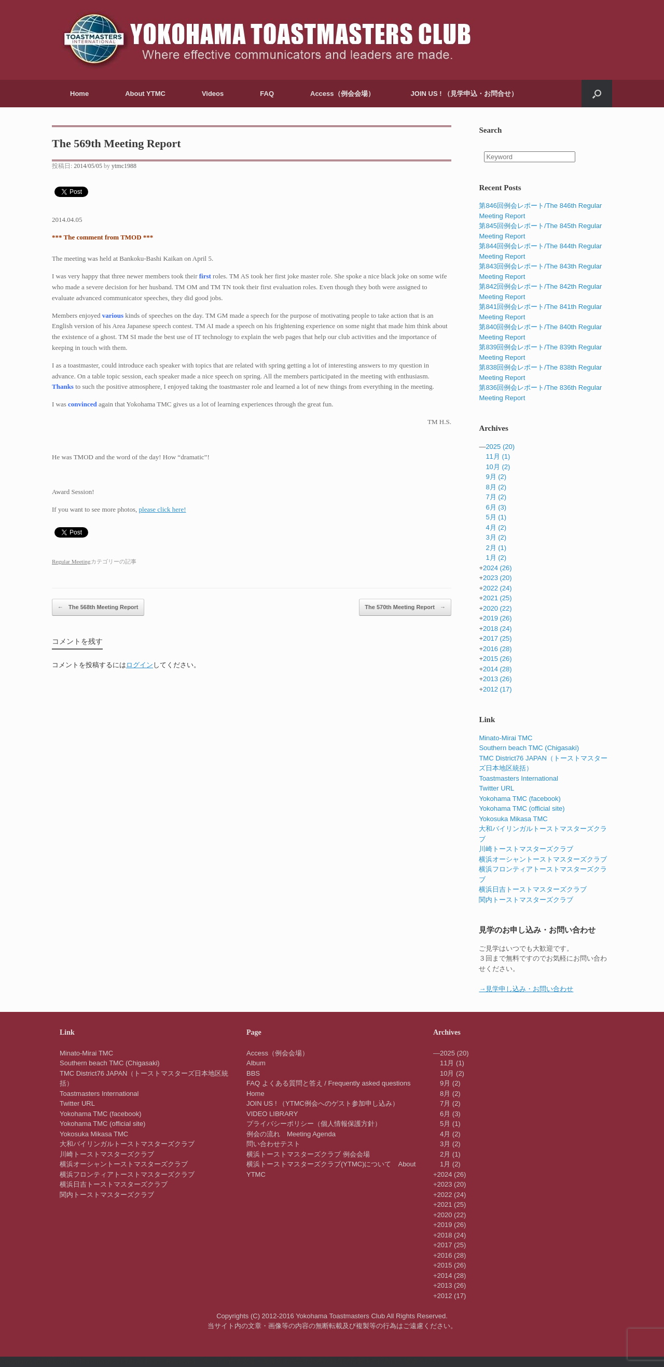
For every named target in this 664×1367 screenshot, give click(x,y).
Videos (213, 93)
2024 (497, 568)
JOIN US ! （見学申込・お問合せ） (464, 93)
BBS (253, 1073)
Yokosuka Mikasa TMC (513, 819)
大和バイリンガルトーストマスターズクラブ (127, 1144)
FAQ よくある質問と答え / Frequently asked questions (328, 1083)
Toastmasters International (518, 778)
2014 (497, 669)
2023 (497, 578)
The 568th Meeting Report (98, 607)
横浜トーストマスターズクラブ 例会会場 (308, 1154)
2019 (497, 618)
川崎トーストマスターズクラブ (526, 849)
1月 (496, 557)
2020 (497, 608)
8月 (496, 487)
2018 (497, 628)
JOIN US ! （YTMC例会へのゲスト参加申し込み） (322, 1103)
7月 (496, 497)
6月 (496, 507)
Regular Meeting (71, 561)
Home (79, 93)
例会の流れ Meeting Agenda (291, 1134)
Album (256, 1063)
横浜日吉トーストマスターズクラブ (533, 889)
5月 (496, 517)
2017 (497, 638)
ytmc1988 (124, 166)
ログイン (139, 665)
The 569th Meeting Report (116, 143)
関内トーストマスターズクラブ (526, 900)
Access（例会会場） (342, 93)
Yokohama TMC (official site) (521, 808)
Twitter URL (496, 788)
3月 (496, 537)
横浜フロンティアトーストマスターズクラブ (127, 1174)
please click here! (162, 509)
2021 (497, 598)
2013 (497, 679)
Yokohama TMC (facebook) (520, 798)
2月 (496, 548)
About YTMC (145, 93)
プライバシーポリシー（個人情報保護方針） (313, 1124)
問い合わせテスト (273, 1144)
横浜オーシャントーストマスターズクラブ (543, 859)
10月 (498, 467)
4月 (496, 527)
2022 (497, 588)
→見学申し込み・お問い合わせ (526, 989)
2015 (497, 659)
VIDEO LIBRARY (272, 1114)
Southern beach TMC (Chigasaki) (529, 748)
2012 (497, 689)
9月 (496, 477)
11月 (498, 456)
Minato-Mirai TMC (505, 738)
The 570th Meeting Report (405, 607)
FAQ (267, 93)
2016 (497, 649)
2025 (500, 446)
